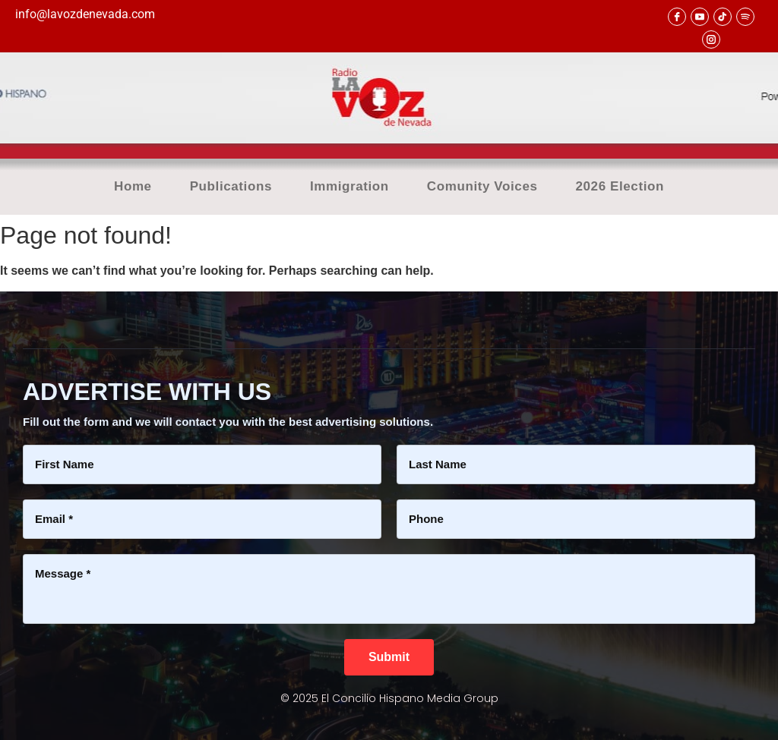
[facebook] (677, 17)
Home (133, 187)
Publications (231, 187)
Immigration (349, 187)
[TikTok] (722, 17)
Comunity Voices (482, 187)
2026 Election (620, 187)
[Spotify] (745, 17)
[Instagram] (711, 39)
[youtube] (700, 17)
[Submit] (389, 657)
